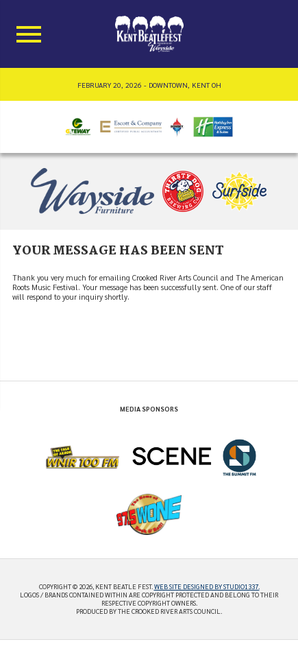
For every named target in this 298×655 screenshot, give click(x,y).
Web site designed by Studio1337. (207, 586)
